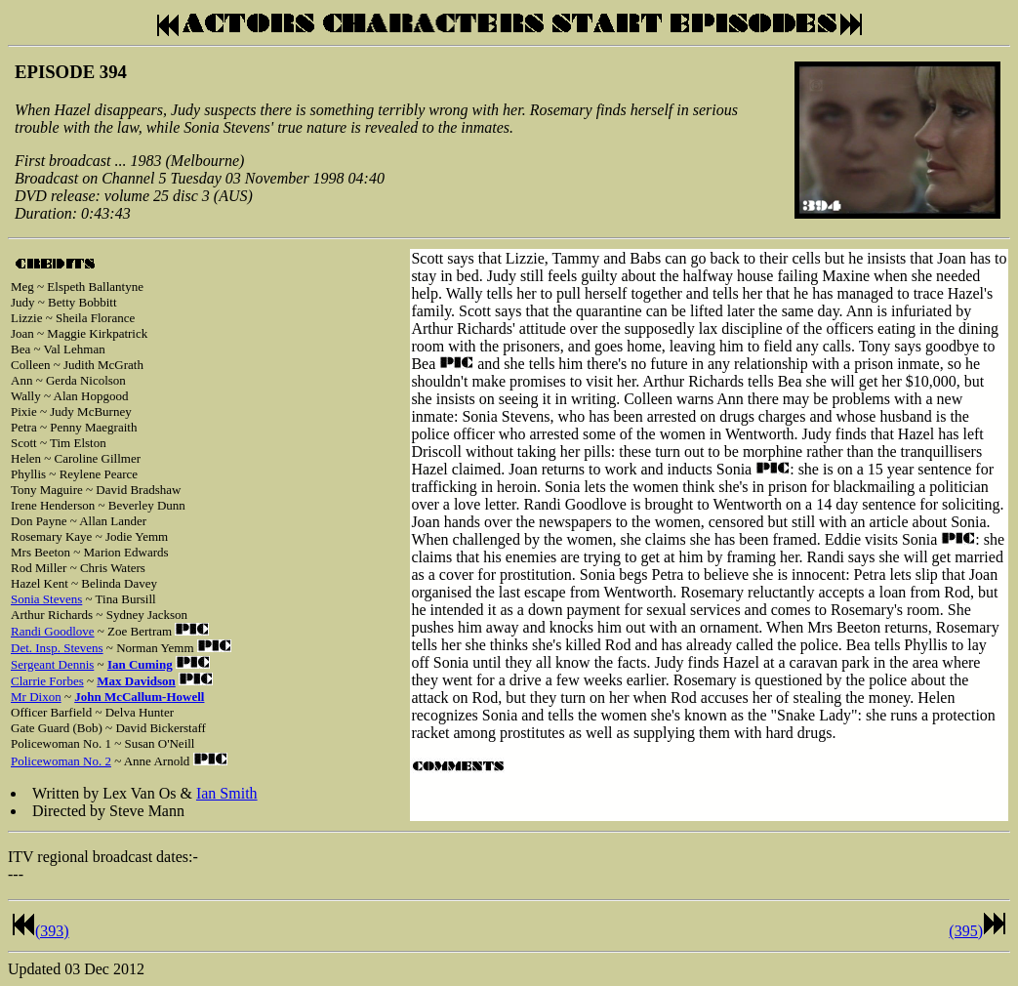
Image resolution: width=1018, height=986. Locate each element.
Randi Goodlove (53, 631)
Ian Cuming (140, 664)
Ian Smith (227, 793)
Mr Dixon (36, 696)
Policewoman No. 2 (61, 761)
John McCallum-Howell (139, 696)
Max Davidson (136, 681)
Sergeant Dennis (52, 664)
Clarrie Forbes (47, 681)
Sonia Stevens (46, 599)
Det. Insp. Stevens (57, 647)
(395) (966, 931)
